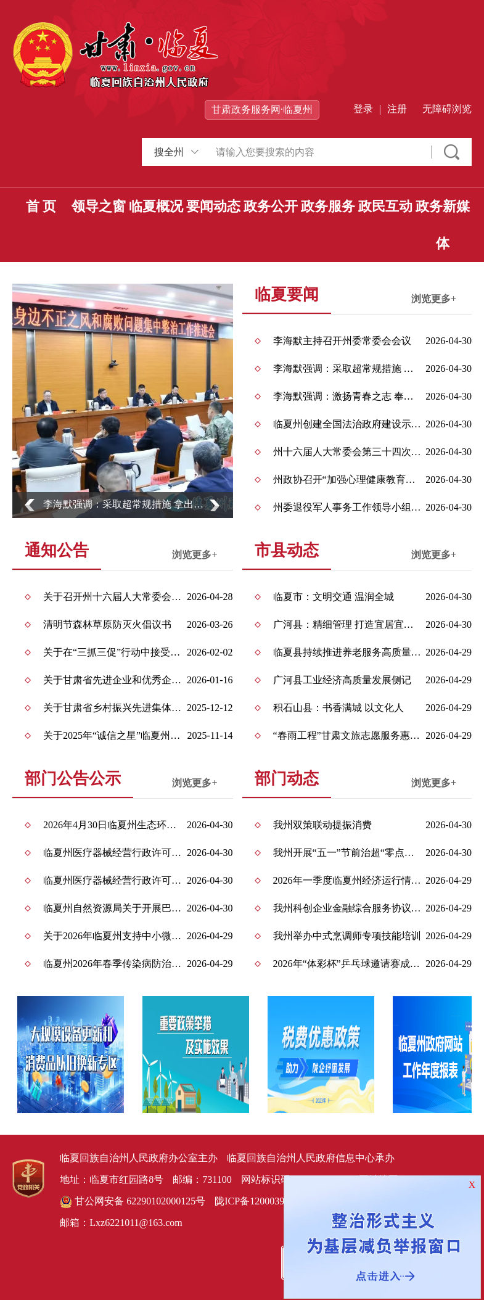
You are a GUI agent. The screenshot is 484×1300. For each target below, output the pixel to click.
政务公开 (271, 206)
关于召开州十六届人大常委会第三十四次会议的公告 (114, 596)
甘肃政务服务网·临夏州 (262, 109)
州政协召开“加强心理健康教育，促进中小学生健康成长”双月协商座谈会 (347, 479)
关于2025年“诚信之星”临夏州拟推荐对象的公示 (114, 735)
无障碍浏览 (447, 109)
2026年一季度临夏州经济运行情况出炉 (347, 880)
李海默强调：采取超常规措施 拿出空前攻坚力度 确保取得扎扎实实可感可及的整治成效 (127, 504)
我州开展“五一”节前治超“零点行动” (347, 852)
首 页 (41, 206)
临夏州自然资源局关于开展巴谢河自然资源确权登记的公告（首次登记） (114, 908)
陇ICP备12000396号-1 (261, 1201)
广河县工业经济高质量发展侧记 (342, 680)
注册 (397, 109)
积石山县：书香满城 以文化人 (338, 707)
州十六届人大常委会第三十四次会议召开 (347, 451)
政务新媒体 (443, 225)
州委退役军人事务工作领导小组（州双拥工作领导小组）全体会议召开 (347, 507)
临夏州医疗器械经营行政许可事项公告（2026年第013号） (114, 852)
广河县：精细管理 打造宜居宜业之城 (347, 624)
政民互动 (385, 206)
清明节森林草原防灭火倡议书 (107, 624)
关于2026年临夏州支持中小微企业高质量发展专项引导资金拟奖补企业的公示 (114, 936)
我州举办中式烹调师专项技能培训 (347, 936)
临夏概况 (156, 206)
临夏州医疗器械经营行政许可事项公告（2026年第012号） (114, 880)
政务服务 (328, 206)
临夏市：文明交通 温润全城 (333, 596)
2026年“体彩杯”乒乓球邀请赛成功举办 (347, 963)
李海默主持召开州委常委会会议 (342, 340)
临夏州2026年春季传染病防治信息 (114, 963)
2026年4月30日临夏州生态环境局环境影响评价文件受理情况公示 (114, 825)
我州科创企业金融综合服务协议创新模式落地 (347, 908)
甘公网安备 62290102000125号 (132, 1202)
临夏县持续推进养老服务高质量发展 (347, 652)
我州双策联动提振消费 (322, 825)
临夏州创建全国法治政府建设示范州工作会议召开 (347, 424)
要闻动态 (213, 206)
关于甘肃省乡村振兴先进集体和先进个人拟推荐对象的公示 (114, 707)
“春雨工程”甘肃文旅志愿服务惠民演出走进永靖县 (347, 735)
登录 (363, 109)
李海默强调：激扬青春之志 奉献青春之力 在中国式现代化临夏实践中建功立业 (347, 396)
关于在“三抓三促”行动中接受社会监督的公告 (114, 652)
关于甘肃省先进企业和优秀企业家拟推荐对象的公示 (114, 680)
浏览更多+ (433, 299)
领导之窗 (99, 206)
